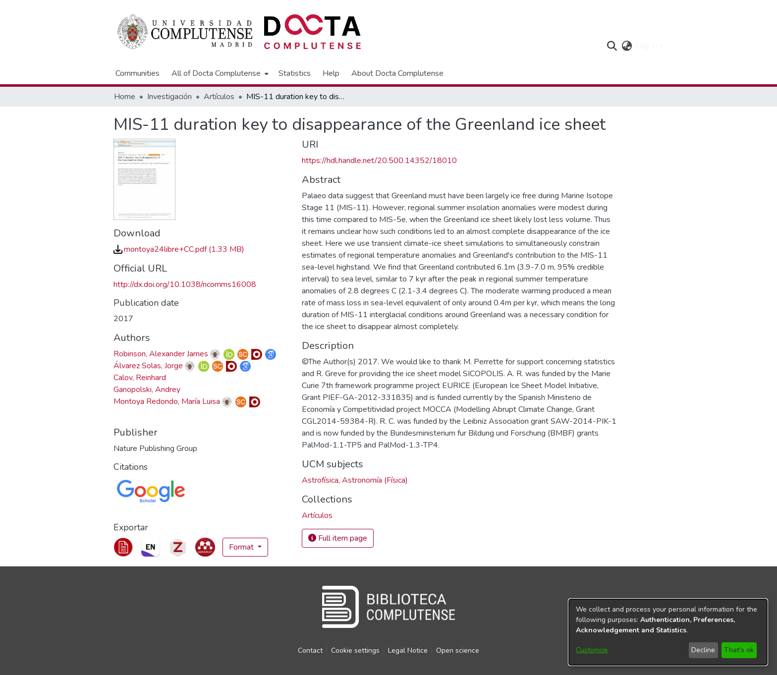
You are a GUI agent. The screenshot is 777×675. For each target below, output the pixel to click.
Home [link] (124, 96)
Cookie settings (355, 650)
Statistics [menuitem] (294, 73)
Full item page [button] (337, 538)
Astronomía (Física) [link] (375, 480)
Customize (592, 650)
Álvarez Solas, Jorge (148, 365)
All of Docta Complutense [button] (216, 73)
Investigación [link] (169, 96)
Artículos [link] (219, 96)
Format (242, 547)
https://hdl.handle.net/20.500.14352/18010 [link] (379, 160)
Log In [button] (647, 46)
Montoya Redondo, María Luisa (166, 401)
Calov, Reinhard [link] (139, 377)
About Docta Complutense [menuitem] (397, 73)
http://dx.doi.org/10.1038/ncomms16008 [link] (184, 284)
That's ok (739, 650)
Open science (457, 650)
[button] (612, 46)
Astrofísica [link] (320, 480)
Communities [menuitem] (137, 73)
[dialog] (668, 632)
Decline (703, 650)
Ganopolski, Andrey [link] (146, 389)
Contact (310, 650)
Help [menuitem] (331, 73)
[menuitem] (219, 73)
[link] (178, 249)
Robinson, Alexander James (160, 353)
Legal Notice (408, 650)
